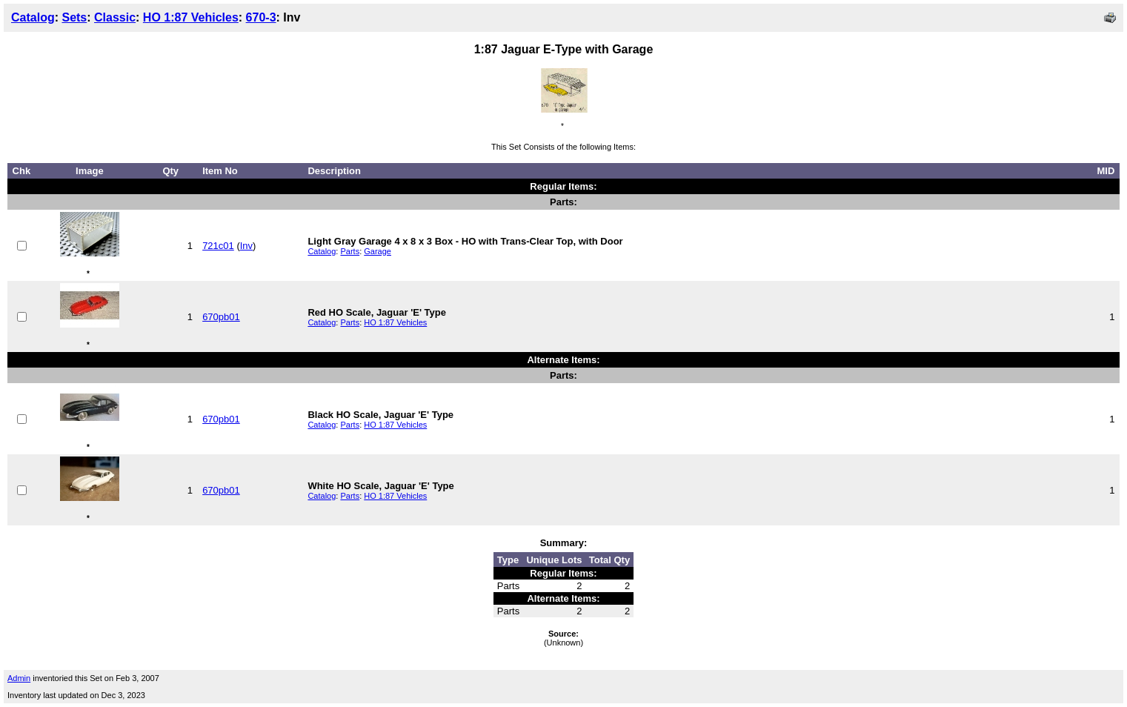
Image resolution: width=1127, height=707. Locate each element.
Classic (115, 17)
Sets (74, 17)
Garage (377, 251)
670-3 (261, 17)
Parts (349, 251)
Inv (246, 245)
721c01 (218, 245)
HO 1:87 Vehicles (191, 17)
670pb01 (221, 316)
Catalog (33, 17)
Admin (18, 678)
